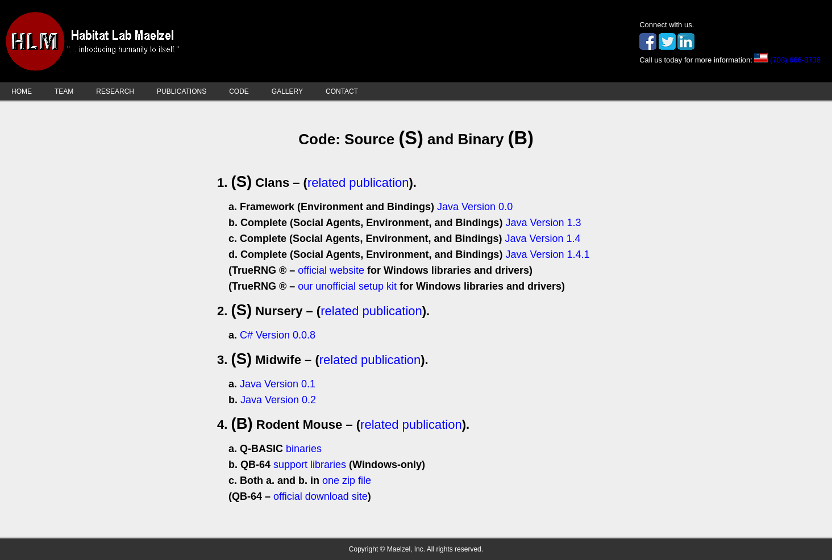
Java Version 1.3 (543, 222)
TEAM (64, 91)
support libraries (309, 464)
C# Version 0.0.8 (277, 335)
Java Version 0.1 (277, 384)
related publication (358, 182)
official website (331, 270)
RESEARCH (115, 91)
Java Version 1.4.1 (547, 254)
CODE (239, 91)
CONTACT (342, 91)
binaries (304, 448)
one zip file (346, 480)
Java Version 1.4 (542, 238)
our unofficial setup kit (347, 286)
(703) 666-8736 (795, 60)
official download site (320, 496)
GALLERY (287, 91)
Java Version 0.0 (475, 206)
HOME (21, 91)
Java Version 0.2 (278, 400)
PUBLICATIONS (181, 91)
